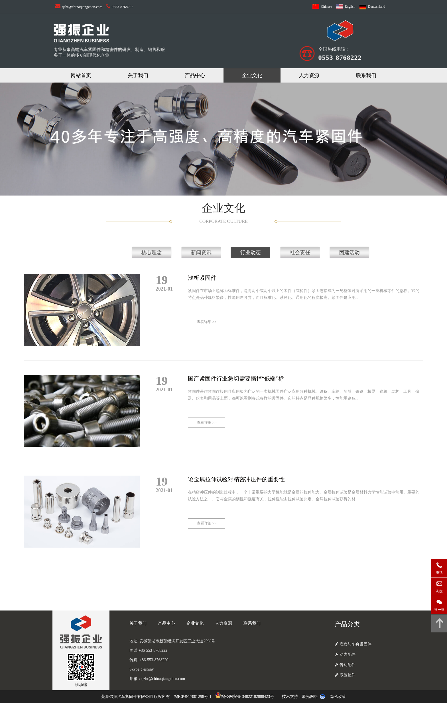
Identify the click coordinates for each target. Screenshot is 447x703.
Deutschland (376, 7)
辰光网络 (310, 696)
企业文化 (252, 75)
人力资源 (309, 75)
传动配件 (345, 665)
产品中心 (195, 75)
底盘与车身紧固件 (353, 644)
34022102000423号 (258, 696)
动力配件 (345, 654)
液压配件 (345, 675)
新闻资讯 (421, 252)
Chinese (326, 7)
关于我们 (138, 75)
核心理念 (371, 252)
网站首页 (81, 75)
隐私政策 (338, 696)
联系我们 (366, 75)
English (350, 7)
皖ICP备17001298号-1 (192, 696)
